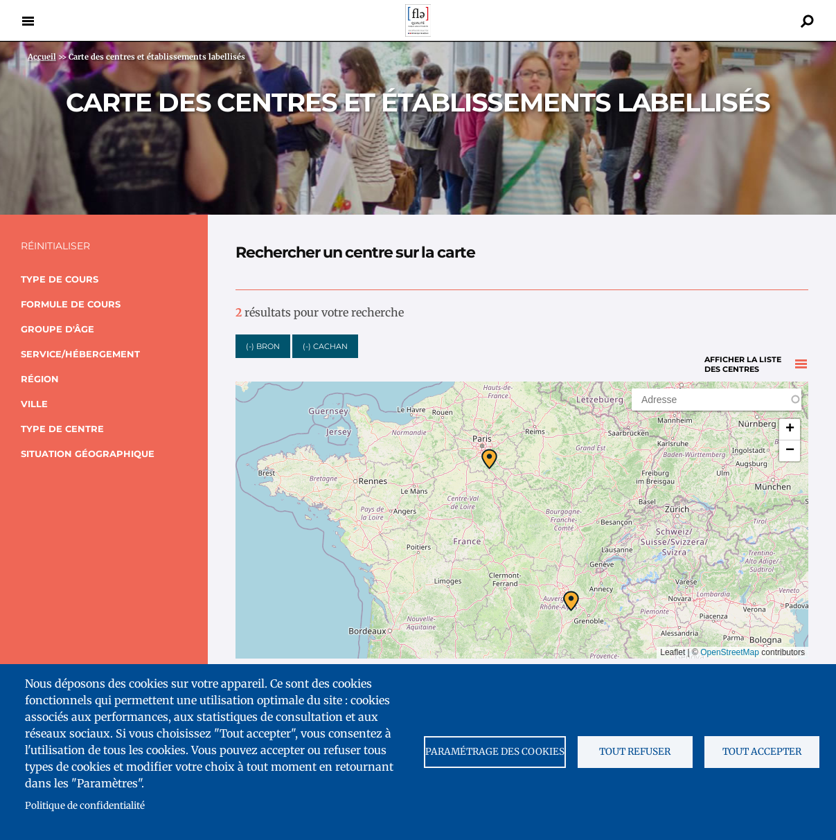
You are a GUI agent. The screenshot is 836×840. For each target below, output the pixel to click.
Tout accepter (761, 752)
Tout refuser (634, 752)
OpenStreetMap (729, 645)
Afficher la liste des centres (742, 341)
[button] (489, 451)
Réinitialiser (55, 245)
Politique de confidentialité (85, 806)
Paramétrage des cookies (494, 752)
